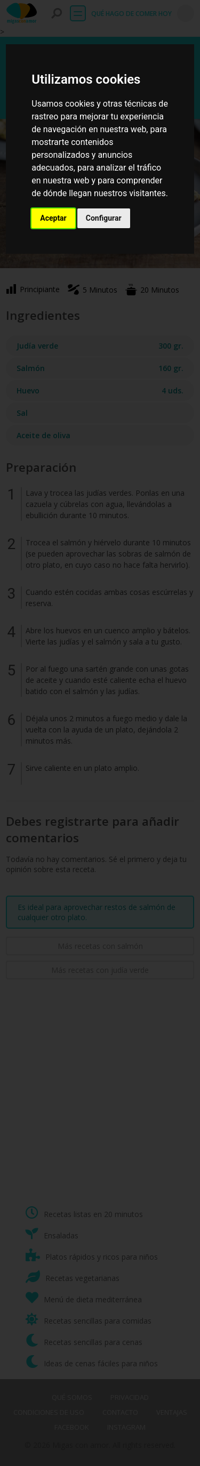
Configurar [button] (104, 218)
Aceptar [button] (53, 218)
